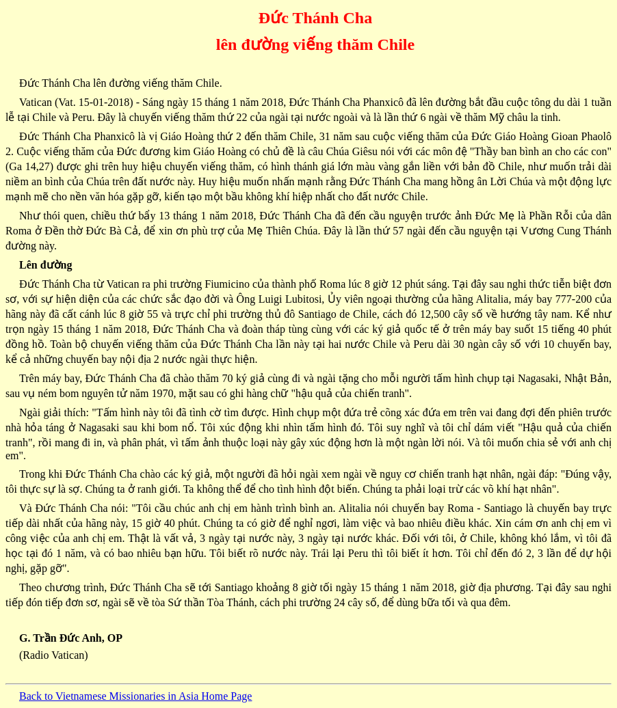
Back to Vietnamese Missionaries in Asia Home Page (135, 696)
